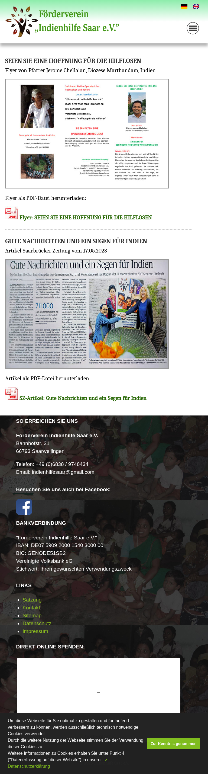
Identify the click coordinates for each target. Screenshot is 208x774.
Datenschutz (36, 623)
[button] (104, 760)
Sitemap (31, 615)
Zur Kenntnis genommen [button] (174, 743)
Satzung (31, 600)
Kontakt (31, 607)
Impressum (35, 631)
